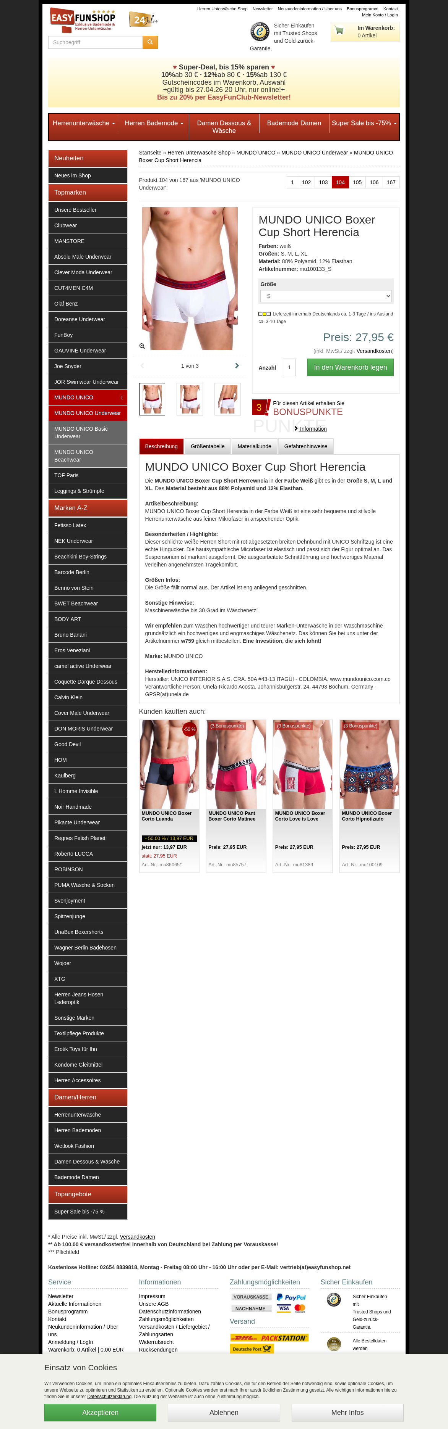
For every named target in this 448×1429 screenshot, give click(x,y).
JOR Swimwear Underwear (86, 382)
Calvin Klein (68, 697)
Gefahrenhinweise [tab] (306, 446)
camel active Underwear (83, 666)
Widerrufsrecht (156, 1342)
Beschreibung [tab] (161, 446)
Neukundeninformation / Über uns (310, 8)
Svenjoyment (69, 901)
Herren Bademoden (77, 1130)
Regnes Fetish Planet (80, 838)
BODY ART (67, 619)
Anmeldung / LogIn (70, 1342)
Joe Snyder (67, 366)
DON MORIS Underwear (83, 729)
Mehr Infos (347, 1412)
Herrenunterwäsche (84, 123)
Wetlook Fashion (74, 1146)
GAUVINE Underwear (80, 351)
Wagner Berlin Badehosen (85, 948)
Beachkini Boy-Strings (80, 557)
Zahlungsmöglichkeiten (166, 1319)
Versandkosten (374, 351)
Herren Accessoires (77, 1080)
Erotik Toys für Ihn (75, 1049)
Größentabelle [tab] (208, 446)
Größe (268, 284)
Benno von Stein (74, 588)
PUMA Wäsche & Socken (84, 885)
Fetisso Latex (70, 525)
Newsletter (263, 8)
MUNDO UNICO (73, 397)
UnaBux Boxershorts (78, 932)
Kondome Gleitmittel (78, 1065)
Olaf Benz (66, 304)
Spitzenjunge (69, 916)
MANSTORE (69, 241)
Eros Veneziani (72, 650)
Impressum (152, 1296)
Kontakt (390, 8)
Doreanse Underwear (79, 319)
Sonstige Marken (74, 1018)
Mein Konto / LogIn (380, 15)
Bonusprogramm (362, 8)
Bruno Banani (70, 635)
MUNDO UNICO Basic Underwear (81, 432)
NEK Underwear (73, 541)
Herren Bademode (154, 123)
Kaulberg (65, 775)
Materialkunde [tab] (254, 446)
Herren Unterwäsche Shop (222, 8)
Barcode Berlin (71, 572)
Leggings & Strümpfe (79, 491)
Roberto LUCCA (73, 854)
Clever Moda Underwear (83, 272)
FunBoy (63, 335)
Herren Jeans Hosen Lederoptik (78, 998)
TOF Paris (66, 475)
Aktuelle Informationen (74, 1304)
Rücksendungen (158, 1350)
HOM (60, 760)
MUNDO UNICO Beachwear (73, 456)
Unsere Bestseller (75, 210)
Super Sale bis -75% (364, 123)
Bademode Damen (294, 123)
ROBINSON (68, 869)
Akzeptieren (100, 1412)
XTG (59, 979)
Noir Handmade (73, 807)
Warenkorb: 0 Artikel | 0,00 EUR (86, 1350)
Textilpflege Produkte (79, 1033)
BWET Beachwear (76, 603)
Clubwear (65, 225)
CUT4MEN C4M (73, 288)
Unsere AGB (154, 1304)
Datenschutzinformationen (170, 1311)
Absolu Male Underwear (82, 257)
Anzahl (264, 368)
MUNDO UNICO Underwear (87, 413)
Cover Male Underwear (81, 713)
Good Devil (67, 744)
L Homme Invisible (76, 791)
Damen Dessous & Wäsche (224, 126)
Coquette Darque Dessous (85, 682)
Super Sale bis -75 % (79, 1212)
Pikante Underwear (77, 822)
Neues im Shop (72, 175)
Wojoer (62, 963)
